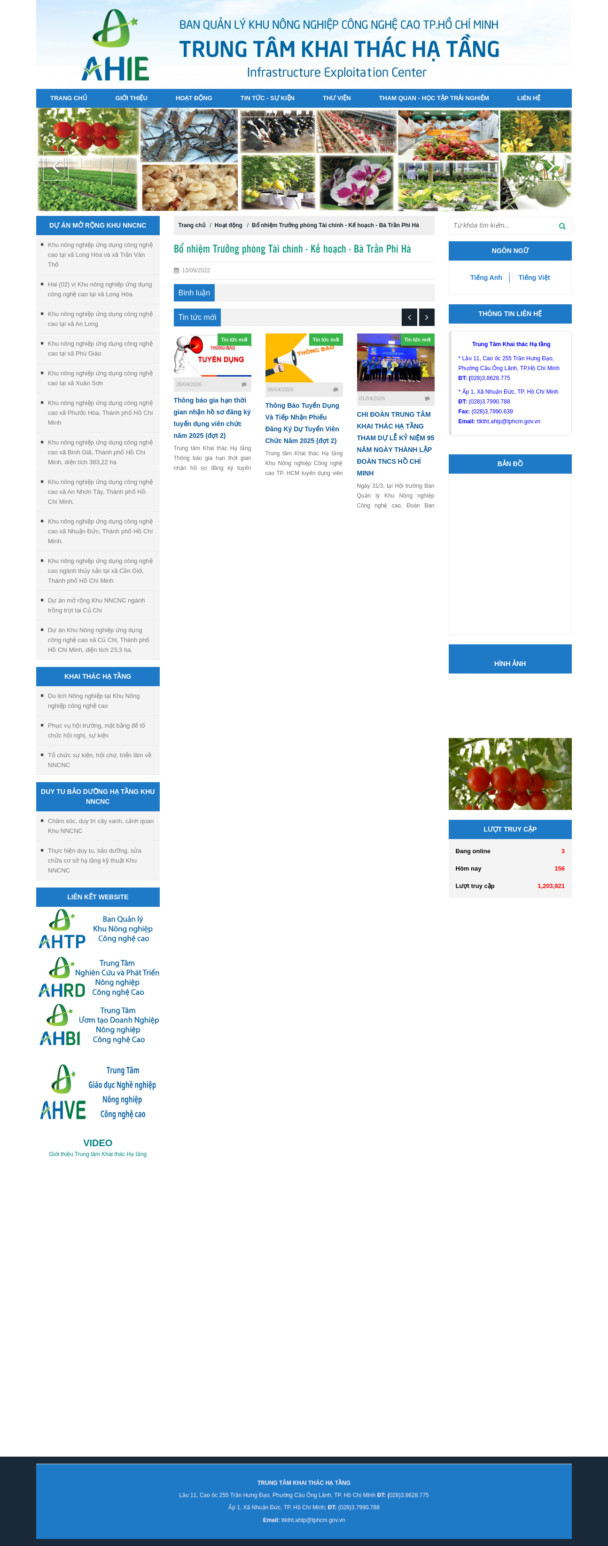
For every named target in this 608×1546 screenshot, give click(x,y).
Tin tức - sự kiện (268, 98)
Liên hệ (529, 98)
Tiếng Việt (534, 277)
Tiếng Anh (486, 277)
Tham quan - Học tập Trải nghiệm (434, 98)
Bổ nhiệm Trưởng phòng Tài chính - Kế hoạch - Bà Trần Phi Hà (335, 225)
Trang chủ (68, 98)
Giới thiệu (132, 98)
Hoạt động (194, 98)
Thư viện (337, 98)
